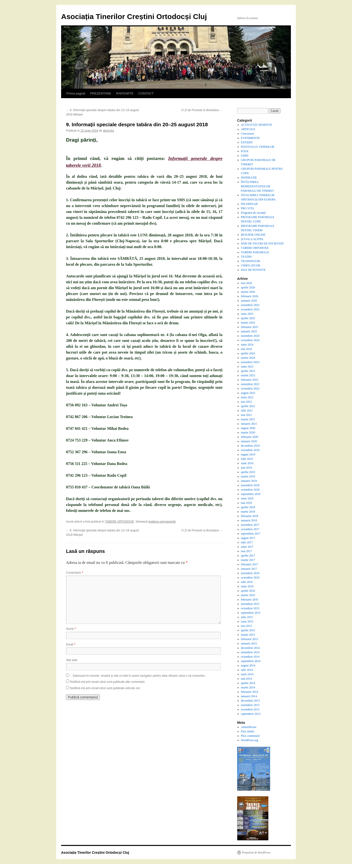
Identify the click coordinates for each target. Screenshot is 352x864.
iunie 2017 (247, 546)
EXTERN (247, 142)
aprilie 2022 (248, 406)
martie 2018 (248, 511)
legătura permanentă (162, 521)
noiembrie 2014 (250, 652)
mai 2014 (246, 678)
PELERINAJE (249, 204)
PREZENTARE (100, 93)
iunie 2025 (247, 314)
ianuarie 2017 (249, 568)
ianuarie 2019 (249, 481)
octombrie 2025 (250, 309)
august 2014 (248, 665)
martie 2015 (248, 634)
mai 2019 (246, 467)
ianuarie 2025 (249, 331)
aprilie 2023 (248, 371)
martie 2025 (248, 322)
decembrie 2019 (250, 445)
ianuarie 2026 (249, 300)
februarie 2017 (249, 564)
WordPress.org (249, 740)
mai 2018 (246, 503)
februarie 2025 (249, 327)
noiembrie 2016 (250, 573)
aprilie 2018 (248, 507)
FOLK (245, 151)
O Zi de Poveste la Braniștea (201, 110)
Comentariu (74, 572)
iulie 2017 (247, 542)
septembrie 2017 (251, 533)
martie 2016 (248, 595)
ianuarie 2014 (249, 696)
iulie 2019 (247, 459)
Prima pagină (75, 93)
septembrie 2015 (251, 612)
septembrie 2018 (251, 494)
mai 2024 (246, 349)
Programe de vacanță (253, 212)
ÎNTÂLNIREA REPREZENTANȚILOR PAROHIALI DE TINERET (257, 186)
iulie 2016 (247, 582)
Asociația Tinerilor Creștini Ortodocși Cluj (134, 16)
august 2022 (248, 393)
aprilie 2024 (248, 353)
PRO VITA (247, 208)
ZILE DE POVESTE (253, 270)
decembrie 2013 (250, 700)
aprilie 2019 (248, 472)
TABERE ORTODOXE (119, 521)
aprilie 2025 (248, 318)
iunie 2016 (247, 586)
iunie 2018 (247, 498)
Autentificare (248, 727)
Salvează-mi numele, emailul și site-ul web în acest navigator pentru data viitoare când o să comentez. (139, 675)
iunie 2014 (247, 674)
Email (70, 644)
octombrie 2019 (250, 450)
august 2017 (248, 538)
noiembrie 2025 (250, 305)
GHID (244, 155)
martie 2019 (248, 476)
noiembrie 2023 (250, 362)
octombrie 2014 (250, 656)
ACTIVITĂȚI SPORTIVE (256, 124)
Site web (71, 660)
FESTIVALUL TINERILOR (258, 146)
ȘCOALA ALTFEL (252, 239)
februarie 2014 (249, 692)
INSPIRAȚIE (249, 177)
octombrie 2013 (250, 709)
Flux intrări (247, 731)
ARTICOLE (248, 129)
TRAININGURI (250, 261)
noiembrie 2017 (250, 525)
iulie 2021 (247, 410)
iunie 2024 (247, 344)
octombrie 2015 (250, 608)
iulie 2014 (247, 670)
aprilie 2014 (248, 683)
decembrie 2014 (250, 648)
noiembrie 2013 (250, 705)
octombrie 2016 (250, 577)
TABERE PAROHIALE (255, 252)
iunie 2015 (247, 621)
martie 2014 (248, 687)
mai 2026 (246, 283)
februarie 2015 (249, 639)
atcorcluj (108, 130)
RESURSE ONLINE (253, 234)
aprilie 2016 (248, 590)
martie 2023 (248, 375)
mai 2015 (246, 626)
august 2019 (248, 454)
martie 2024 (248, 357)
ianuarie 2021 (249, 423)
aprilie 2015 (248, 630)
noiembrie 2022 (250, 384)
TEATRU (246, 256)
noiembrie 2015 (250, 604)
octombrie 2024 (250, 340)
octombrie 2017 (250, 529)
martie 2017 (248, 560)
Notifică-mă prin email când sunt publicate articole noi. (105, 688)
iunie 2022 (247, 397)
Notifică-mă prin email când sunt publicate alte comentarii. (107, 682)
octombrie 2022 (250, 388)
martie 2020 (248, 432)
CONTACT (146, 93)
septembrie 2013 (251, 714)
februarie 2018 (249, 516)
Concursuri (247, 133)
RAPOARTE (124, 93)
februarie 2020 (249, 437)
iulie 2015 (247, 617)
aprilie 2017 (248, 555)
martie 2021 (248, 419)
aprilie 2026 (248, 287)
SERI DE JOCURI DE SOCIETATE (262, 243)
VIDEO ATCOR (250, 265)
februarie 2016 (249, 599)
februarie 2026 (249, 296)
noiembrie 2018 (250, 485)
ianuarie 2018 (249, 520)
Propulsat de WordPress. (256, 852)
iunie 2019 (247, 463)
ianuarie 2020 (249, 441)
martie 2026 (248, 292)
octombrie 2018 (250, 489)
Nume (71, 629)
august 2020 (248, 428)
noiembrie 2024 (250, 335)
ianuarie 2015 (249, 643)
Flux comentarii (250, 736)
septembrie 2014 (251, 661)
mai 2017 (246, 551)
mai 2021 (246, 415)
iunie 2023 (247, 366)
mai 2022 (246, 401)
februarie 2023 (249, 379)
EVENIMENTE (250, 138)
